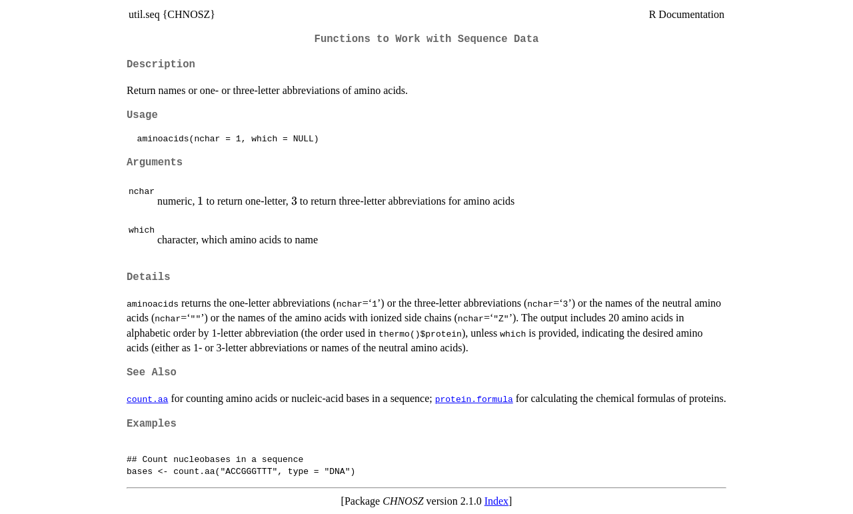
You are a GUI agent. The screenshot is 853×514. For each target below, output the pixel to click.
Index (496, 501)
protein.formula (474, 399)
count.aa (147, 399)
